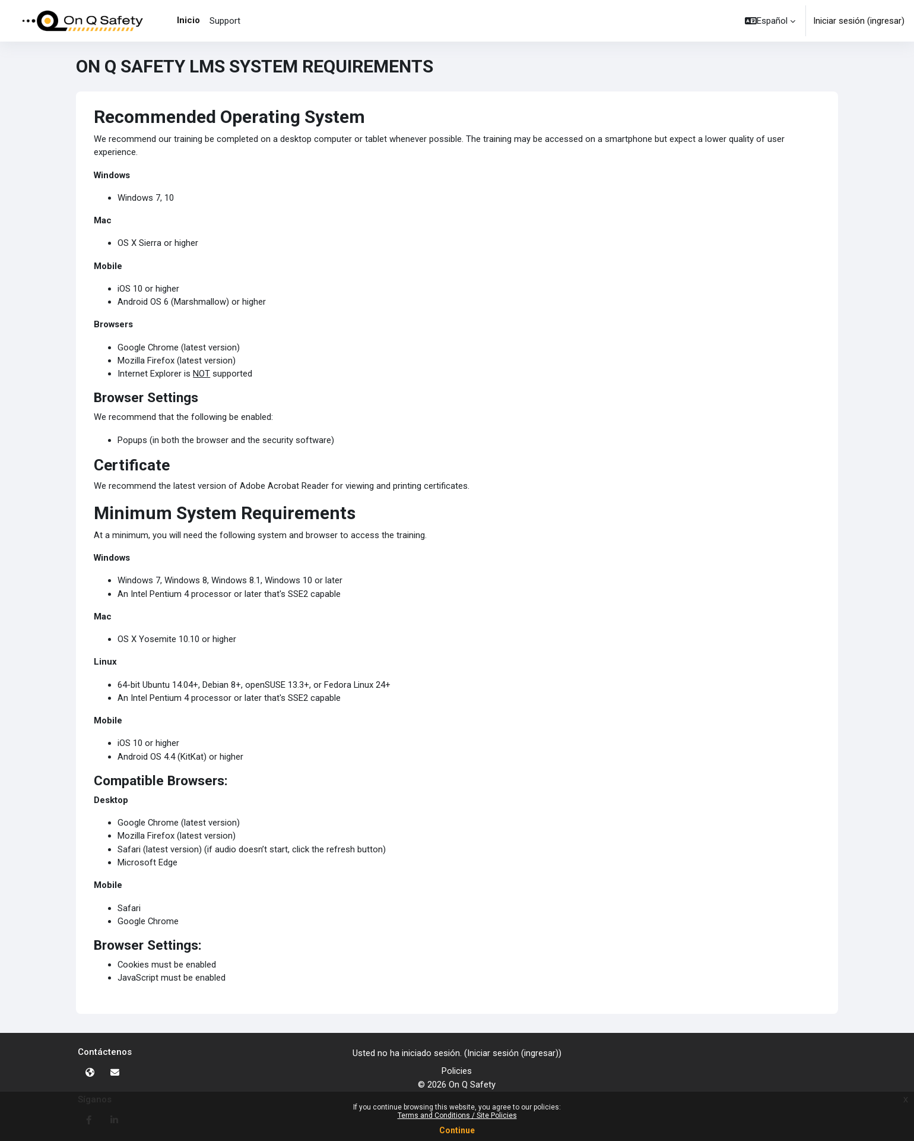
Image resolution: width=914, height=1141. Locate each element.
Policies (457, 1071)
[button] (770, 21)
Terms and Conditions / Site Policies (457, 1115)
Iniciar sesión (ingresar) (859, 20)
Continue (457, 1130)
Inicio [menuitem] (188, 20)
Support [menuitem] (225, 20)
